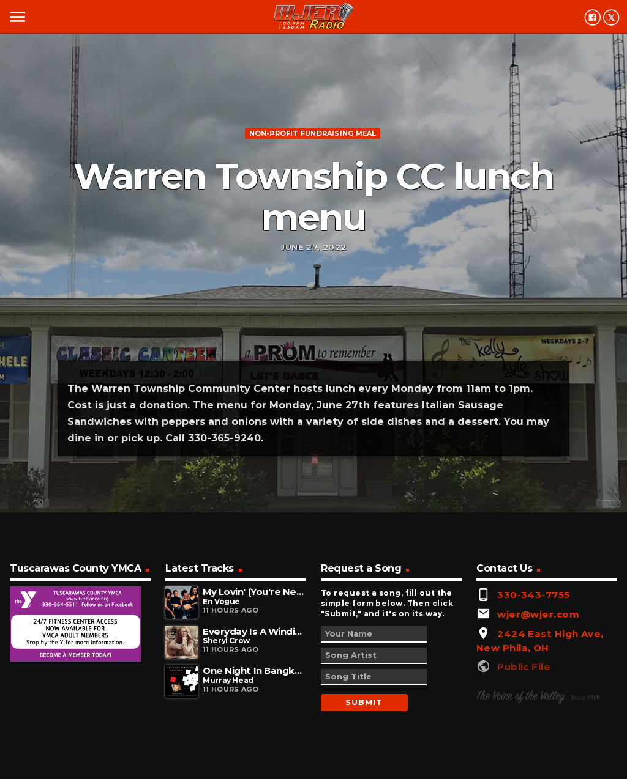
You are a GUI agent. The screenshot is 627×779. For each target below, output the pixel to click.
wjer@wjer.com (538, 614)
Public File (523, 667)
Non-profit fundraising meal (313, 133)
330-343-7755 (533, 594)
